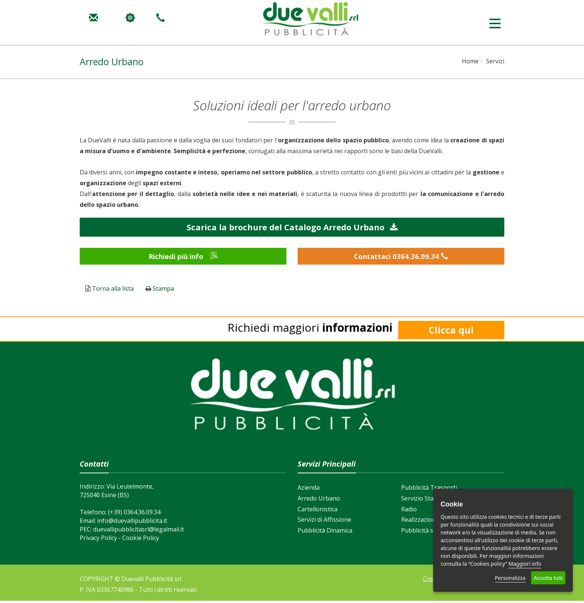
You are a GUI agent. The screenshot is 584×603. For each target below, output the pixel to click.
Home (470, 61)
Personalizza (510, 577)
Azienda (309, 490)
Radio (409, 511)
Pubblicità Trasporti (429, 490)
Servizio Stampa (423, 500)
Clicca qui (451, 332)
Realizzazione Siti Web (432, 522)
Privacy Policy (98, 540)
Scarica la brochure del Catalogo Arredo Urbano (292, 227)
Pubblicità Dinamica (325, 532)
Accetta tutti (548, 578)
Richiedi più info (183, 257)
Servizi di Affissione (324, 522)
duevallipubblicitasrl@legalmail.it (138, 531)
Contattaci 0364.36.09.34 (401, 257)
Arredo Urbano (319, 500)
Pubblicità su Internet (431, 532)
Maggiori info (524, 563)
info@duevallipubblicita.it (132, 523)
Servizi (495, 61)
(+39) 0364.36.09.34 (134, 514)
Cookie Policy (140, 540)
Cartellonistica (317, 511)
